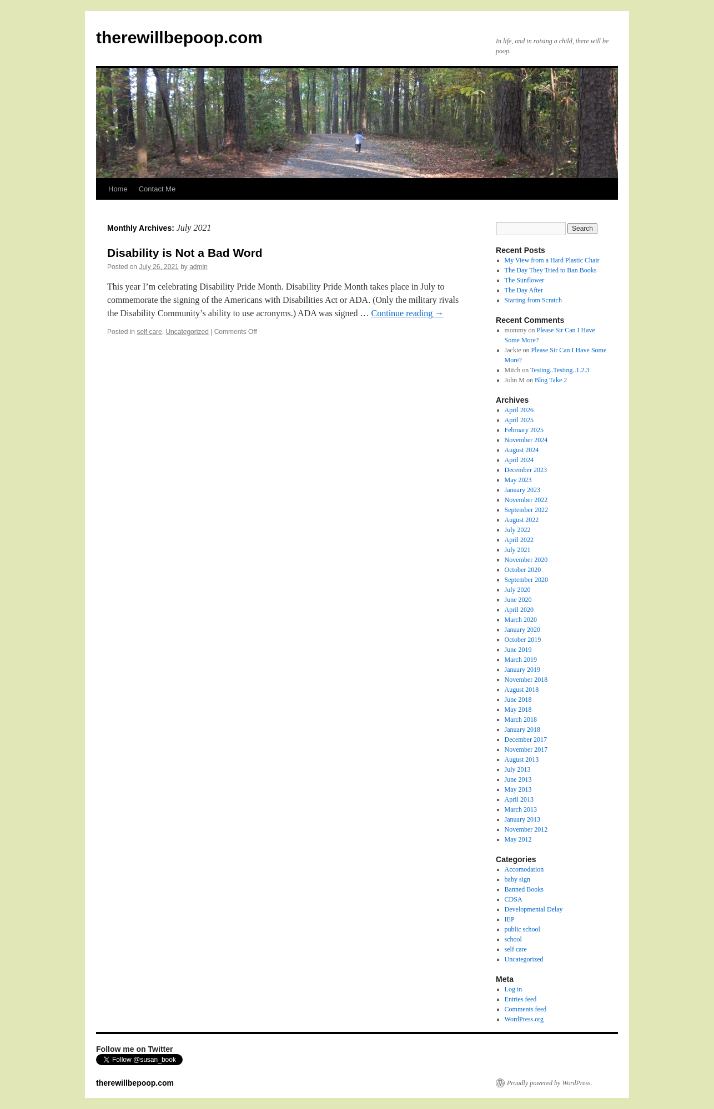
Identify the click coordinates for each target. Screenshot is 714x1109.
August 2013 (522, 759)
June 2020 (518, 600)
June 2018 (518, 699)
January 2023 (522, 490)
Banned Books (524, 889)
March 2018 (521, 719)
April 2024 (519, 460)
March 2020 (521, 620)
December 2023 (526, 470)
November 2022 (526, 500)
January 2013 (522, 819)
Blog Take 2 (551, 380)
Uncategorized (186, 332)
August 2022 (522, 520)
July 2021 (518, 550)
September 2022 (526, 510)
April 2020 (519, 610)
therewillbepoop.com (179, 37)
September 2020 (526, 580)
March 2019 (521, 660)
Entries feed (521, 999)
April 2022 (519, 540)
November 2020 (526, 560)
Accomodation (524, 869)
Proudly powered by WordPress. (549, 1083)
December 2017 (526, 739)
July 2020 (518, 590)
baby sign (517, 879)
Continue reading (407, 313)
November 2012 (526, 829)
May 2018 (518, 709)
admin (198, 267)
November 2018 (526, 679)
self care (149, 332)
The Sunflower (525, 280)
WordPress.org (524, 1019)
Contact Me (157, 189)
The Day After (524, 290)
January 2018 (522, 729)
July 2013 (518, 769)
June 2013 (518, 779)
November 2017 (526, 749)
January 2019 (522, 669)
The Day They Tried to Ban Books (551, 270)
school (513, 939)
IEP (510, 919)
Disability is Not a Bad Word (185, 252)
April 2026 (519, 410)
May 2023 (518, 480)
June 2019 (518, 650)
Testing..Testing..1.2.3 (559, 370)
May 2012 (518, 839)
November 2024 (526, 440)
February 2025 (524, 430)
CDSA (513, 899)
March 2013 (521, 809)
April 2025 (519, 420)
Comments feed (526, 1009)
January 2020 (522, 630)
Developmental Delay (534, 909)
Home (118, 189)
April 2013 (519, 799)
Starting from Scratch (533, 300)
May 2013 (518, 789)
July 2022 (518, 530)
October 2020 (523, 570)
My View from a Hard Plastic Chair (552, 260)
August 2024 (522, 450)
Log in (513, 989)
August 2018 (522, 689)
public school (522, 929)
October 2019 (523, 640)
